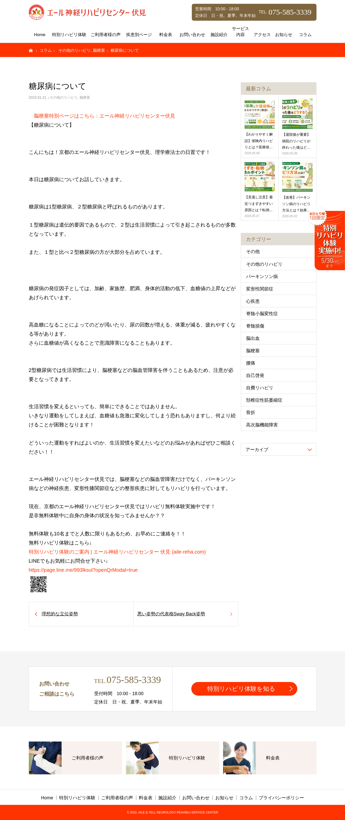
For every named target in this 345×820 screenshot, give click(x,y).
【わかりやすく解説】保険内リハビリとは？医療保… (259, 140)
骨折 (250, 412)
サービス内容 (240, 31)
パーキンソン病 (262, 276)
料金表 (165, 34)
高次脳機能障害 (262, 424)
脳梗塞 (84, 97)
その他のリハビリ (63, 97)
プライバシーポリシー (281, 798)
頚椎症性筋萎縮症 (264, 400)
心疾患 (253, 301)
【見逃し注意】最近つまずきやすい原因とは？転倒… (259, 203)
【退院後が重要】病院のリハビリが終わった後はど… (296, 140)
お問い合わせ (192, 34)
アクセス (262, 34)
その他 (253, 251)
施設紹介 (219, 34)
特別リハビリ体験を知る (241, 688)
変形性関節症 (259, 288)
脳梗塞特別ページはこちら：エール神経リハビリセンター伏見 (104, 116)
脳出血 (253, 338)
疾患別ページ (139, 34)
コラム (305, 34)
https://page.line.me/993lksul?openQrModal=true (83, 570)
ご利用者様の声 (106, 34)
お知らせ (283, 34)
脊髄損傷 (255, 326)
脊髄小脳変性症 (262, 313)
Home (39, 34)
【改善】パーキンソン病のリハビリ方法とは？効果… (296, 203)
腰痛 (250, 363)
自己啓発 (255, 375)
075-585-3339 (134, 679)
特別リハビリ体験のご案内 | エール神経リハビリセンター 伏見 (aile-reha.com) (117, 552)
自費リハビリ (259, 387)
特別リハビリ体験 (69, 34)
